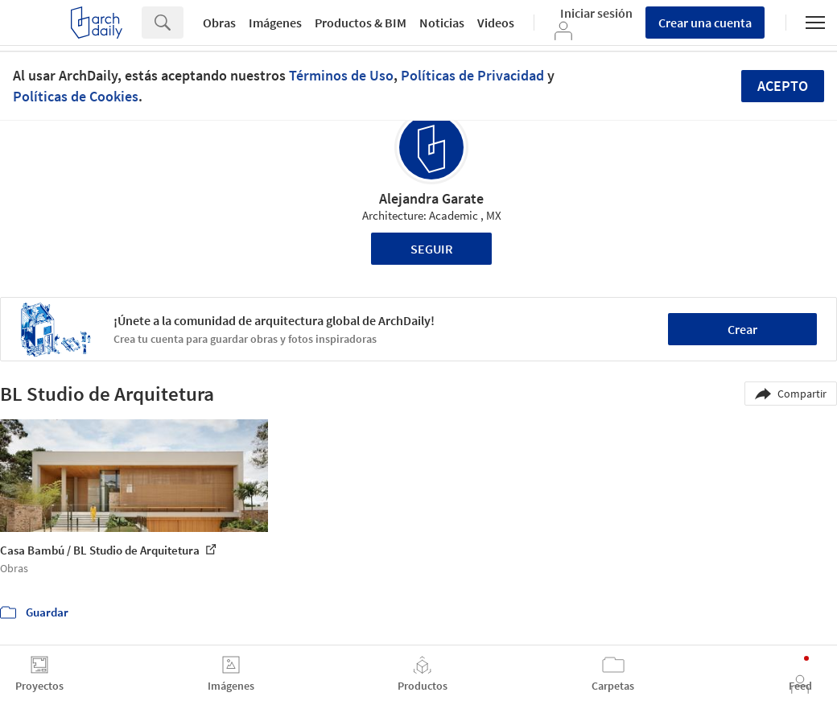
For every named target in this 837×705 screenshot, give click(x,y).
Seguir (431, 249)
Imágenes (275, 22)
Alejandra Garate (431, 198)
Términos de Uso (341, 75)
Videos (495, 22)
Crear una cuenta (705, 22)
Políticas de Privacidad (472, 75)
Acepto (782, 85)
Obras (219, 22)
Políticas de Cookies (75, 96)
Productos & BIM (360, 22)
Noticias (441, 22)
